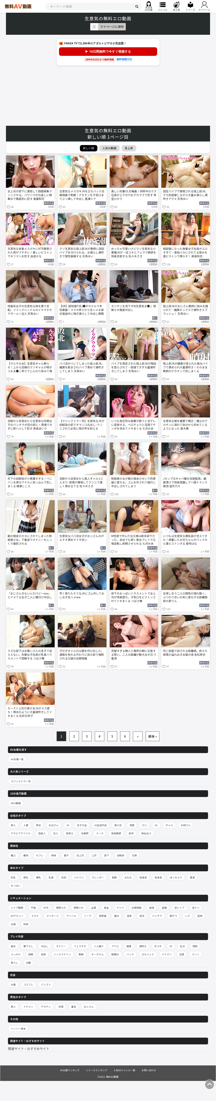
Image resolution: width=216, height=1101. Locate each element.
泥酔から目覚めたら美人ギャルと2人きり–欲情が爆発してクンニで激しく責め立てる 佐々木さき (81, 482)
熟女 (38, 825)
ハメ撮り (99, 946)
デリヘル (71, 916)
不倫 (33, 907)
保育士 (70, 833)
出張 (13, 924)
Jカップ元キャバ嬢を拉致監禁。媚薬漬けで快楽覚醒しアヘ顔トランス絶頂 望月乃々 (185, 482)
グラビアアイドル (20, 833)
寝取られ (61, 907)
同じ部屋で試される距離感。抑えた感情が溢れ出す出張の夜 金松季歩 (185, 653)
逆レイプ (179, 907)
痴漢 (151, 907)
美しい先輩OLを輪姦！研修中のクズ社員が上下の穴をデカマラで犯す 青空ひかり (134, 195)
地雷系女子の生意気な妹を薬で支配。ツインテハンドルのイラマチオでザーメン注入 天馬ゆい (30, 310)
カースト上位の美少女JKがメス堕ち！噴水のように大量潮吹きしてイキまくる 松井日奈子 (30, 712)
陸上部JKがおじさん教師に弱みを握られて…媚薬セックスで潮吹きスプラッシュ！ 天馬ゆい (185, 310)
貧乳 (25, 877)
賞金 (106, 907)
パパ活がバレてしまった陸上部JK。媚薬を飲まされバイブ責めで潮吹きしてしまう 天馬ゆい (81, 367)
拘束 (25, 924)
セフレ (40, 855)
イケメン (28, 1006)
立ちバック (148, 954)
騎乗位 (115, 954)
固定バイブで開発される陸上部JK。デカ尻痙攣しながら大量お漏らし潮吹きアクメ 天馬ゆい (185, 195)
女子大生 (82, 825)
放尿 (43, 954)
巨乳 (13, 877)
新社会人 (146, 833)
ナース (100, 833)
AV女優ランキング (69, 1070)
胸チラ (173, 916)
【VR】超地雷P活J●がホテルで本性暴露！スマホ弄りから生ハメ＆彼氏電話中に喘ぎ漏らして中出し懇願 (81, 310)
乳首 (51, 877)
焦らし (14, 962)
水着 (13, 984)
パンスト (46, 984)
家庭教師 (116, 833)
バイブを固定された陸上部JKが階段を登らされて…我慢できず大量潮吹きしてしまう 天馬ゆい (133, 367)
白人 (55, 833)
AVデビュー (17, 916)
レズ (187, 916)
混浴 (141, 916)
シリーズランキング (96, 1070)
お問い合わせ (149, 1070)
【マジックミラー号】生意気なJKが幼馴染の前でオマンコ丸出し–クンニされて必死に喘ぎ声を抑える (82, 424)
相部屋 (103, 916)
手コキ (158, 946)
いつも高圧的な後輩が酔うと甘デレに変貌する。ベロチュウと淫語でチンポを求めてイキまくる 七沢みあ (133, 424)
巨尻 (63, 877)
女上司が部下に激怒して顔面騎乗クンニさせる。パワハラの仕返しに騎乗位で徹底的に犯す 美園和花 (30, 195)
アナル (115, 946)
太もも (128, 877)
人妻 (25, 825)
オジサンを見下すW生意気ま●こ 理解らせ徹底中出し (133, 308)
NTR (46, 907)
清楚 (131, 825)
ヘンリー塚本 (18, 1028)
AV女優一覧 (17, 759)
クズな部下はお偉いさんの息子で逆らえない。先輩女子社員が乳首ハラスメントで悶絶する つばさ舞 (30, 654)
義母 (25, 855)
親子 (66, 855)
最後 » (152, 736)
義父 (13, 855)
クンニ (195, 954)
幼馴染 (120, 855)
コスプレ (28, 984)
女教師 (85, 833)
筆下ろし (28, 946)
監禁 (200, 916)
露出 (116, 916)
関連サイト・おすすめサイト (28, 1048)
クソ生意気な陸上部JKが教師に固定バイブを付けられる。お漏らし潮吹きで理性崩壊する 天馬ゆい (82, 252)
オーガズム (97, 954)
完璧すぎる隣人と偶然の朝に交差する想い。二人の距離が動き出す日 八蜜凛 (133, 654)
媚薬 (129, 946)
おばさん (54, 825)
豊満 (192, 877)
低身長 (143, 877)
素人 (13, 825)
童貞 (73, 1006)
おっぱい (16, 885)
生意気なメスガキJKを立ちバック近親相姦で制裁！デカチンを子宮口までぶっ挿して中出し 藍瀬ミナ (82, 195)
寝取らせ (78, 907)
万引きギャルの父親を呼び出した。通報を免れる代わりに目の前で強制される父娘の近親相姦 (81, 654)
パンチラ (157, 916)
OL (156, 825)
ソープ (87, 916)
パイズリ (167, 954)
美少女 (118, 825)
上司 (94, 855)
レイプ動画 (17, 907)
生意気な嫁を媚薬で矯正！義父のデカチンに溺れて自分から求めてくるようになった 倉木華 (185, 424)
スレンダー (98, 877)
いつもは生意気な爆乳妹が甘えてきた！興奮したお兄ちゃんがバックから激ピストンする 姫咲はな (185, 539)
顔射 (195, 946)
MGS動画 (16, 803)
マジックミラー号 (21, 781)
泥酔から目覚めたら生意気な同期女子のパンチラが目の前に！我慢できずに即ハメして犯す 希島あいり (30, 424)
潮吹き (143, 946)
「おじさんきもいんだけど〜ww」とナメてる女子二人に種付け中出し (30, 595)
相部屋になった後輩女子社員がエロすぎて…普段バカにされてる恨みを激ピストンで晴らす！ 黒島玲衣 (185, 252)
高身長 (158, 877)
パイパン (79, 877)
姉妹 (53, 855)
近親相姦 (136, 907)
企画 (93, 907)
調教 (30, 954)
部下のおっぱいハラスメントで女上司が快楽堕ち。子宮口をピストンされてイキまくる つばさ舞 (133, 597)
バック (130, 954)
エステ (35, 916)
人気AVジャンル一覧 (124, 1070)
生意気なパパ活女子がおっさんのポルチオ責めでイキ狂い (81, 538)
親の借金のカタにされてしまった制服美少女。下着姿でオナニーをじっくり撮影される (30, 539)
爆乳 (38, 877)
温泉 (129, 916)
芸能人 (42, 833)
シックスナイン (62, 954)
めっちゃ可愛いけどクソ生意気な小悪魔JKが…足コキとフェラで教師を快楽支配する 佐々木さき (133, 252)
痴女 (13, 946)
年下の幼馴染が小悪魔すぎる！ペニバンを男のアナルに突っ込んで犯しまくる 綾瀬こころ (30, 482)
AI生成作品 (100, 825)
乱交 (182, 946)
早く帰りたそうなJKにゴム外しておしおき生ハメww (81, 595)
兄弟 (134, 855)
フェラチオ (80, 946)
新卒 (131, 833)
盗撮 (164, 907)
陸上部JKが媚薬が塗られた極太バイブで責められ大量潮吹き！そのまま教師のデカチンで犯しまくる (185, 367)
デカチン (46, 1006)
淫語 (181, 954)
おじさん (89, 1006)
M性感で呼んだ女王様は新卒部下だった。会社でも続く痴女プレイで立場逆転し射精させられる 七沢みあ (133, 539)
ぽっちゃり (176, 877)
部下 (106, 855)
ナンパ (120, 907)
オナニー (61, 946)
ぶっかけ (16, 954)
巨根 (60, 1006)
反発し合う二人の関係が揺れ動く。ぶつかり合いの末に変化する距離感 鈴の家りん (185, 597)
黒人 (13, 1006)
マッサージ (52, 916)
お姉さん (186, 825)
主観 (28, 962)
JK (67, 825)
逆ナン (196, 907)
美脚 (114, 877)
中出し (44, 946)
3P (170, 946)
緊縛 (81, 954)
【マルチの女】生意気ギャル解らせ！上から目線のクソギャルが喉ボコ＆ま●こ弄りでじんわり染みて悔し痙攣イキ (30, 368)
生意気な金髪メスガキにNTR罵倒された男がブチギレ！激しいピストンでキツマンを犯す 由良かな (30, 252)
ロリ (144, 825)
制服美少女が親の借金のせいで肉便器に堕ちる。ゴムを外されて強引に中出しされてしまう (133, 482)
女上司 (80, 855)
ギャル (169, 825)
